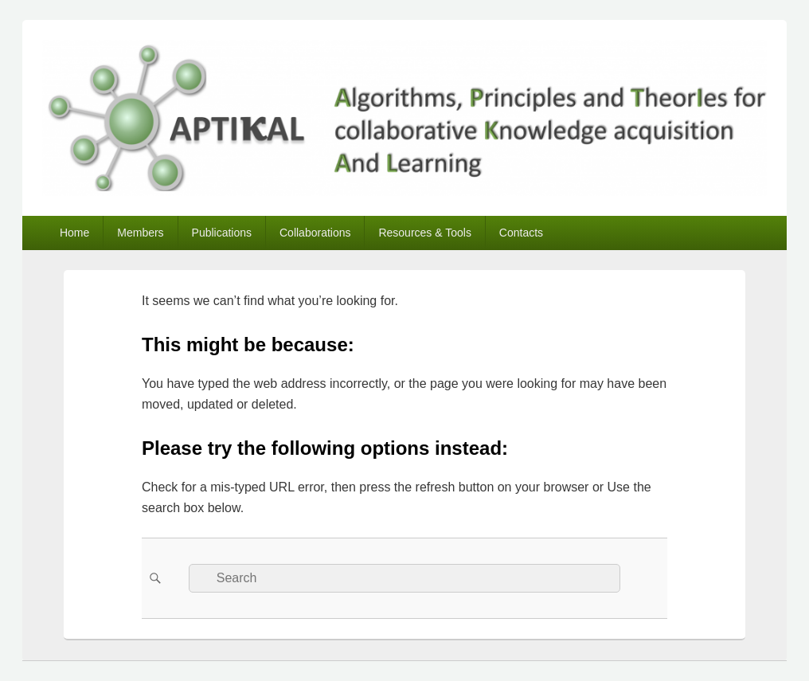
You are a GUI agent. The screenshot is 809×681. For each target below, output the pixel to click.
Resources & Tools (424, 232)
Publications (222, 232)
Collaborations (315, 232)
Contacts (521, 232)
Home (74, 232)
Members (140, 232)
